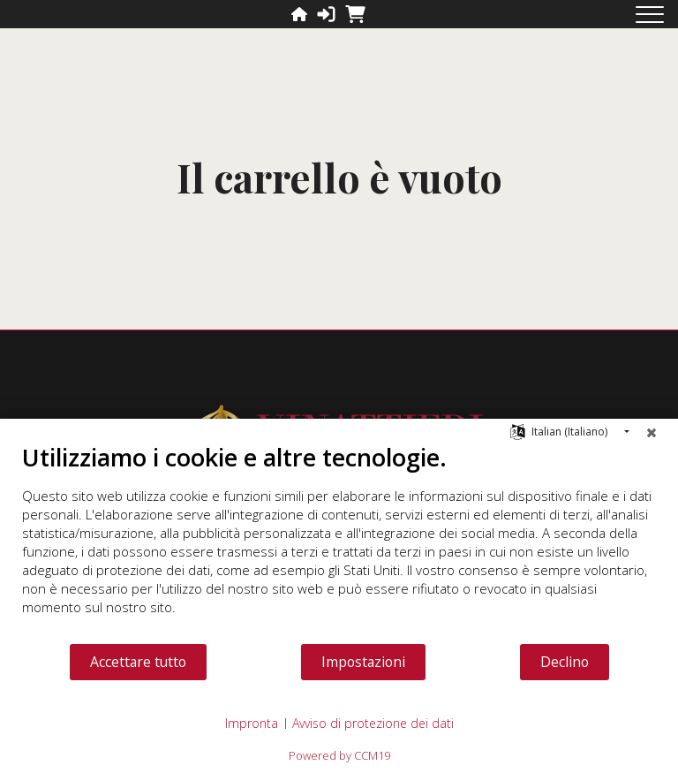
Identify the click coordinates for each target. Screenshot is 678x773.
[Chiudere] (651, 432)
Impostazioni (363, 661)
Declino (564, 661)
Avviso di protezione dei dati (373, 723)
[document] (339, 542)
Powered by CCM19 (339, 755)
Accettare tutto (138, 661)
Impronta (251, 723)
